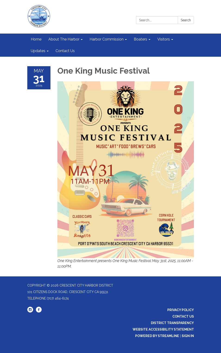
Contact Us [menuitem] (65, 51)
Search (186, 20)
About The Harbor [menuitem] (63, 39)
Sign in (188, 336)
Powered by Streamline (157, 336)
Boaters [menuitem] (140, 39)
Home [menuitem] (36, 39)
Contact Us (183, 316)
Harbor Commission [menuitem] (107, 39)
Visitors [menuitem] (163, 39)
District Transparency (172, 323)
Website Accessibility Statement (163, 329)
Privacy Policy (180, 310)
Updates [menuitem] (38, 51)
